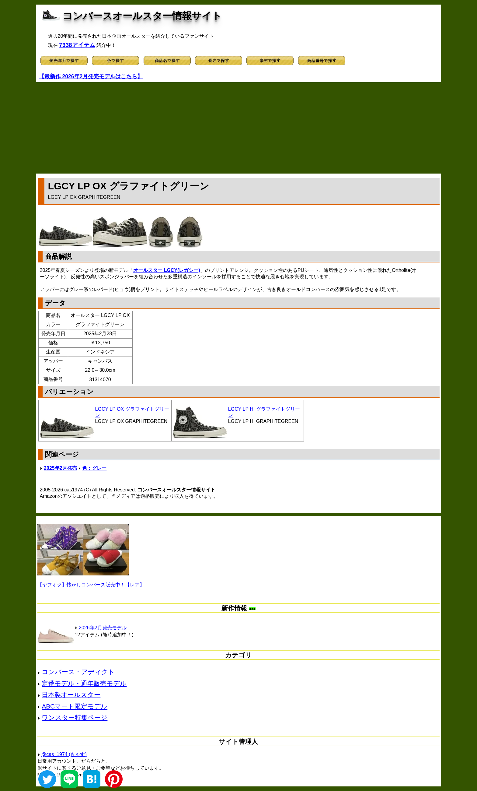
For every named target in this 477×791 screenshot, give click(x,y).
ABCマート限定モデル (74, 706)
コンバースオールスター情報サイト (142, 15)
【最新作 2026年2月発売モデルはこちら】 (91, 76)
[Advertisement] (238, 128)
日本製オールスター (71, 694)
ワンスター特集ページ (74, 717)
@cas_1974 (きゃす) (64, 754)
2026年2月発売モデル (101, 627)
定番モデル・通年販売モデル (84, 683)
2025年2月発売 (60, 468)
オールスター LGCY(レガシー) (166, 270)
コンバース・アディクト (78, 671)
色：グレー (94, 468)
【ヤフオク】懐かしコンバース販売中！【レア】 (90, 584)
